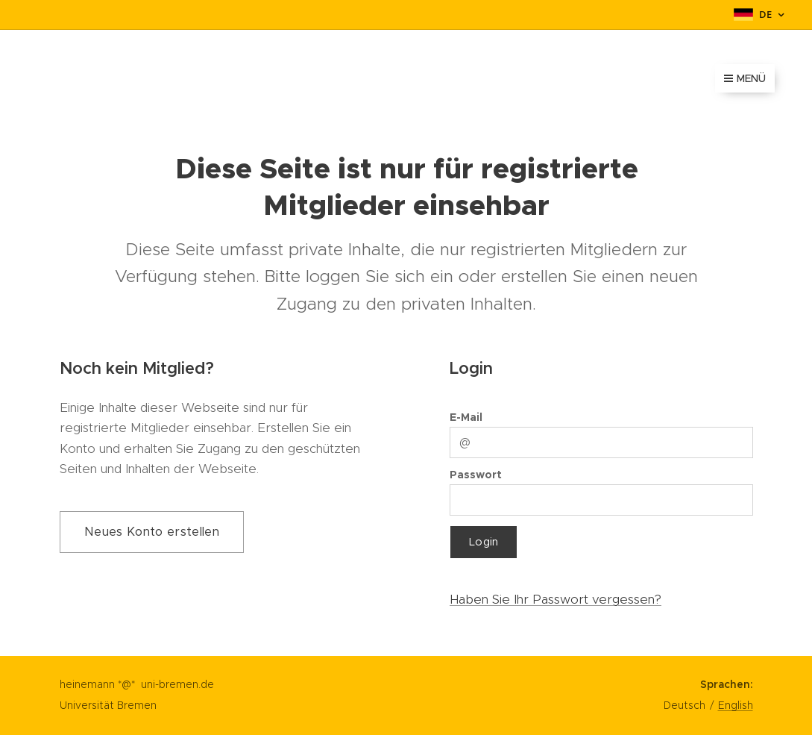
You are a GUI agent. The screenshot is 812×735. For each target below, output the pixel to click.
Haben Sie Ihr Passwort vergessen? (555, 599)
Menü (745, 78)
